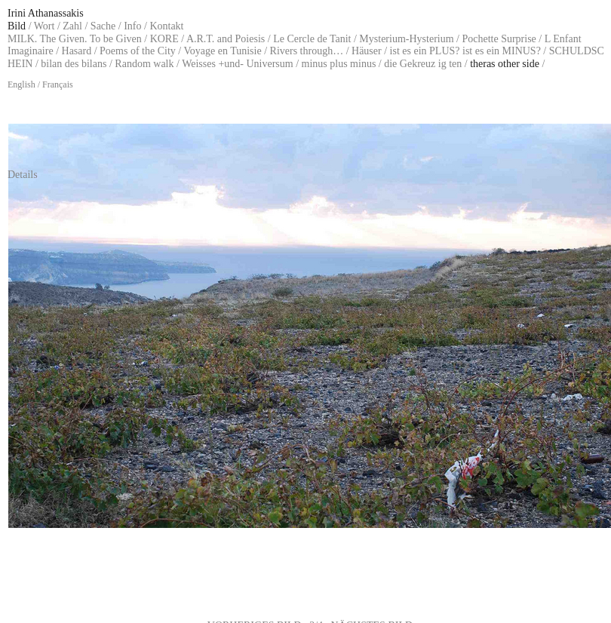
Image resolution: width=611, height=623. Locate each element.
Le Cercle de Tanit (312, 38)
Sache (103, 26)
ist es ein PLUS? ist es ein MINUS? (465, 51)
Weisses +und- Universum (237, 63)
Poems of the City (138, 51)
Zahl (72, 26)
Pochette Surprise (499, 38)
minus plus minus (339, 63)
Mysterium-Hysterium (406, 38)
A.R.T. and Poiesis (225, 38)
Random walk (144, 63)
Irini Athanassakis (46, 13)
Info (132, 26)
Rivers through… (307, 51)
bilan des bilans (73, 63)
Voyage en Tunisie (222, 51)
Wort (44, 26)
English (21, 84)
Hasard (77, 51)
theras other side (504, 63)
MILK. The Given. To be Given (75, 38)
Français (57, 84)
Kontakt (166, 26)
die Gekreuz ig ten (423, 63)
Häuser (367, 51)
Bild (17, 26)
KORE (164, 38)
